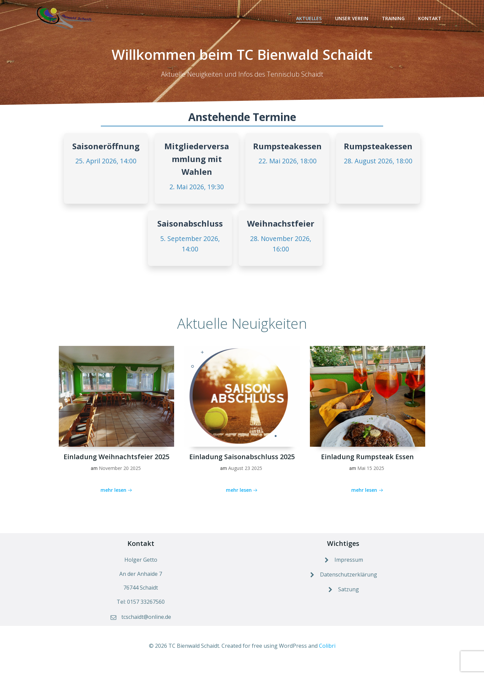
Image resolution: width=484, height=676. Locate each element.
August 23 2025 (245, 474)
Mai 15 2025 (370, 474)
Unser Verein (352, 18)
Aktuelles (310, 18)
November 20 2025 (120, 474)
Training (394, 18)
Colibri (327, 656)
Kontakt (430, 18)
